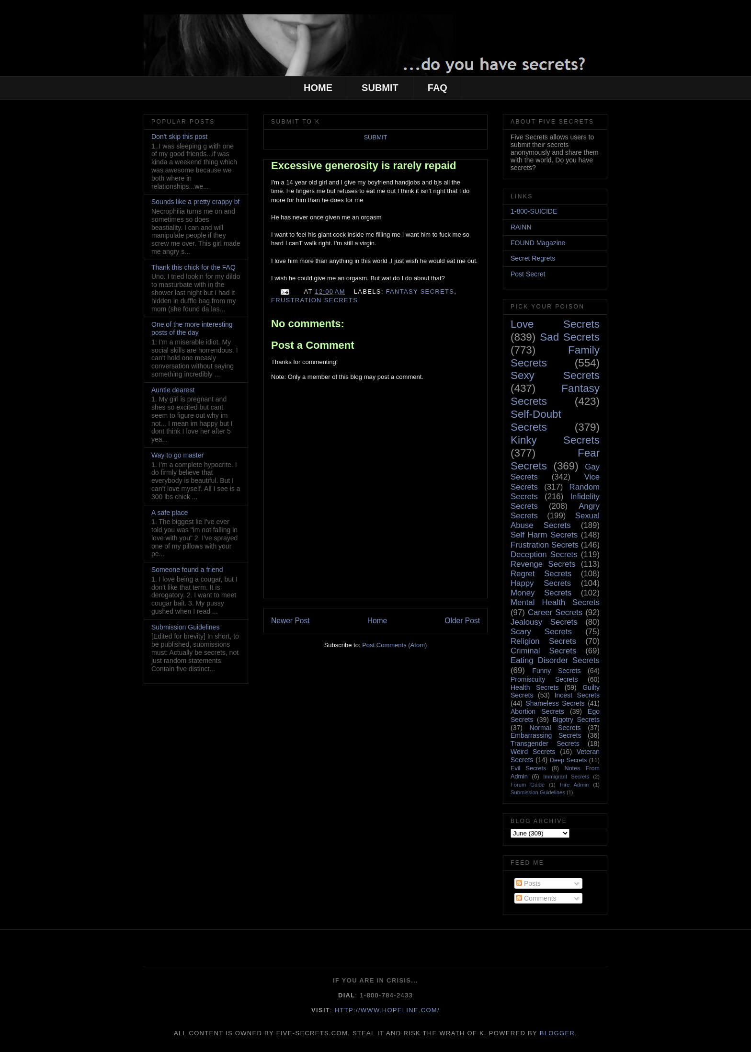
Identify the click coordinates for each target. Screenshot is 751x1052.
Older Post (462, 621)
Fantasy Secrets (420, 291)
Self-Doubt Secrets (536, 420)
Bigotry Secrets (576, 719)
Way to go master (177, 455)
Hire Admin (574, 785)
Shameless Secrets (554, 703)
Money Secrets (541, 592)
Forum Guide (528, 785)
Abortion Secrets (537, 711)
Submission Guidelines (185, 627)
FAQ (437, 87)
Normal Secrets (554, 728)
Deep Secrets (568, 760)
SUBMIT (380, 87)
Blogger (557, 1033)
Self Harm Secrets (544, 534)
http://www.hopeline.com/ (387, 1010)
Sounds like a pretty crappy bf (195, 202)
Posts (528, 883)
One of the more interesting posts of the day (192, 328)
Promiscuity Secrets (544, 679)
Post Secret (528, 274)
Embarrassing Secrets (546, 735)
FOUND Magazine (538, 243)
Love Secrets (555, 324)
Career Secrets (555, 612)
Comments (536, 898)
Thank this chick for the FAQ (193, 267)
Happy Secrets (541, 583)
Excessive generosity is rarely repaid (363, 166)
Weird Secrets (533, 751)
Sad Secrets (570, 337)
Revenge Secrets (543, 564)
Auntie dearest (172, 390)
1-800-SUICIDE (534, 211)
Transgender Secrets (545, 743)
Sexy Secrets (555, 375)
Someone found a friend (187, 569)
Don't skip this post (179, 136)
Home (377, 621)
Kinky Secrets (555, 440)
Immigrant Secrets (566, 776)
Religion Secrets (543, 641)
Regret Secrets (541, 573)
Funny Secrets (556, 671)
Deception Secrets (544, 554)
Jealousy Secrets (544, 622)
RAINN (521, 227)
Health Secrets (534, 687)
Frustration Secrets (314, 300)
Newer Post (290, 621)
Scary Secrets (541, 631)
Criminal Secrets (543, 650)
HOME (318, 87)
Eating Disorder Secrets (555, 660)
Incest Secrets (577, 695)
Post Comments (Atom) (394, 645)
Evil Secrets (528, 768)
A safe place (169, 512)
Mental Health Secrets (555, 602)
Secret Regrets (533, 258)
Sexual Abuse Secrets (555, 520)
